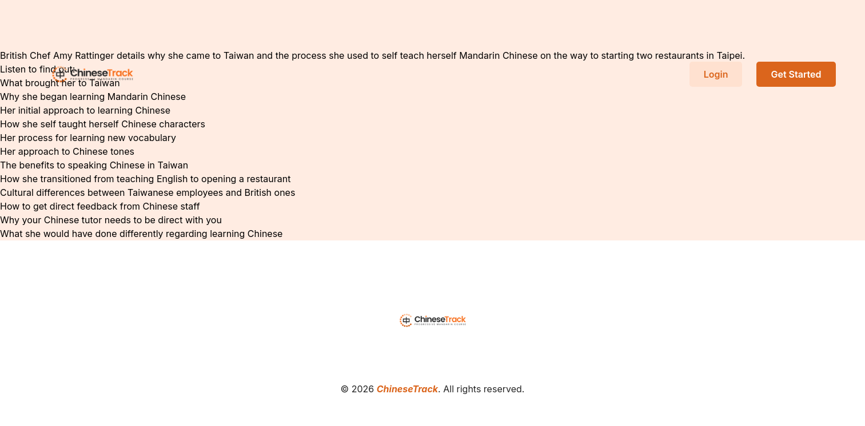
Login (716, 74)
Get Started (796, 74)
